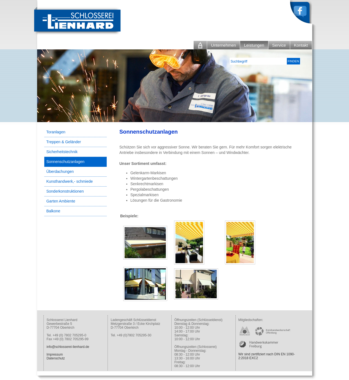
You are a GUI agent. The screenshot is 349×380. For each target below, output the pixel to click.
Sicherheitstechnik (62, 152)
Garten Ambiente (60, 201)
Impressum (54, 354)
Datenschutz (55, 358)
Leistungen (254, 45)
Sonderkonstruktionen (65, 191)
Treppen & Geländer (63, 142)
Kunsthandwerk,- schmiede (69, 181)
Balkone (53, 211)
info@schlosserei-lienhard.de (67, 347)
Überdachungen (60, 171)
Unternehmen (223, 45)
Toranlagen (55, 132)
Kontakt (301, 45)
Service (279, 45)
